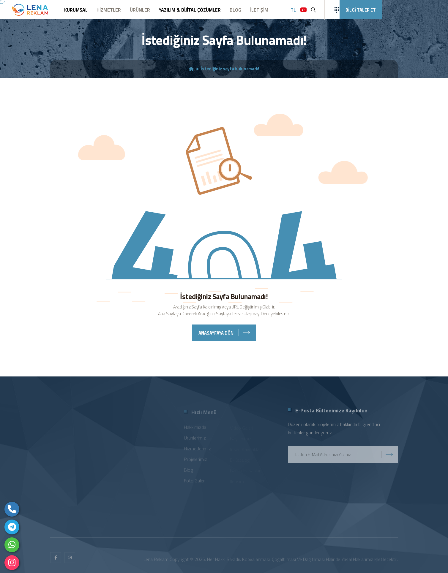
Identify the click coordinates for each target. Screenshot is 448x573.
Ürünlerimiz (195, 439)
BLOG (235, 9)
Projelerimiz (195, 460)
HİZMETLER (109, 9)
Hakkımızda (195, 428)
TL (293, 9)
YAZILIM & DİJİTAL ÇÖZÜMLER (190, 9)
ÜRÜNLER (140, 9)
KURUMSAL (76, 9)
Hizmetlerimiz (197, 449)
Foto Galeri (195, 481)
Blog (188, 471)
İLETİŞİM (259, 9)
